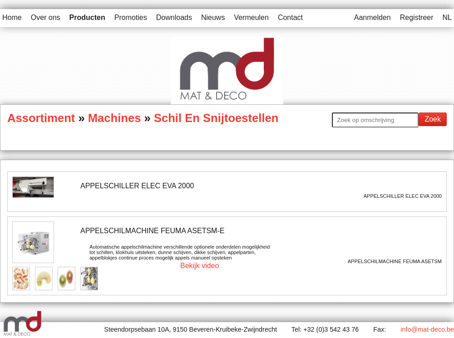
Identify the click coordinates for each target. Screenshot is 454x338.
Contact (290, 17)
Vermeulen (251, 17)
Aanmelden (372, 17)
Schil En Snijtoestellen (216, 118)
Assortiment (42, 118)
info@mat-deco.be (427, 329)
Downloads (174, 17)
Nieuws (213, 17)
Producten (87, 17)
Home (12, 17)
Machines (114, 118)
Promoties (130, 17)
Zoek (432, 119)
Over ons (45, 17)
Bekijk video (199, 265)
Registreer (417, 17)
